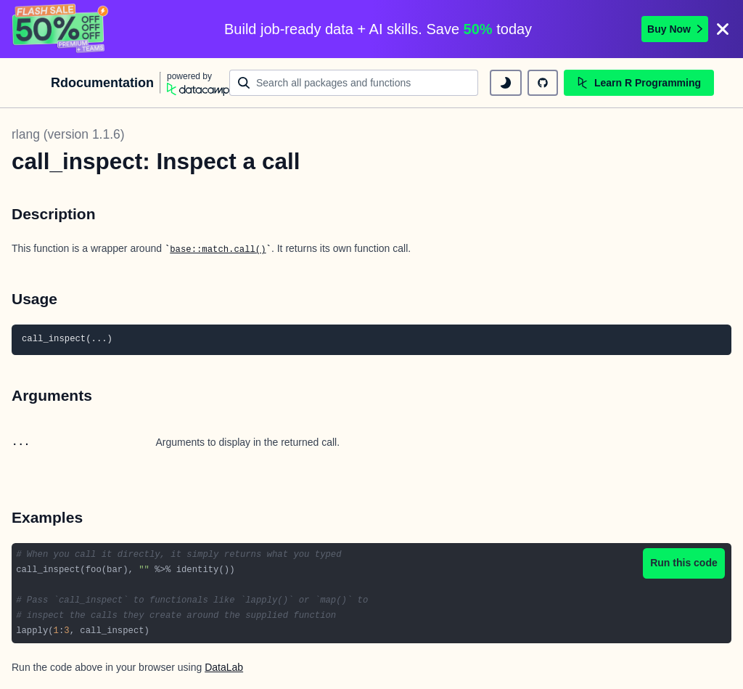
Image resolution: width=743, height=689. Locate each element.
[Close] (722, 29)
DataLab (224, 667)
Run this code (684, 562)
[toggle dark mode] (506, 83)
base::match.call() (218, 250)
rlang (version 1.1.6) (68, 134)
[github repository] (543, 83)
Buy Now (674, 29)
